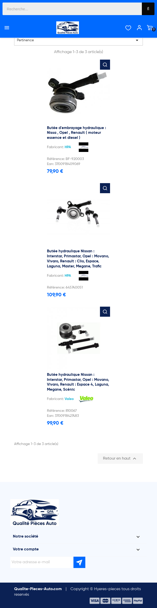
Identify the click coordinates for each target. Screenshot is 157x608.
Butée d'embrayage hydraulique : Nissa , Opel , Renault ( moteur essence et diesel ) (76, 133)
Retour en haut (120, 459)
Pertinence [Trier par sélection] (78, 40)
